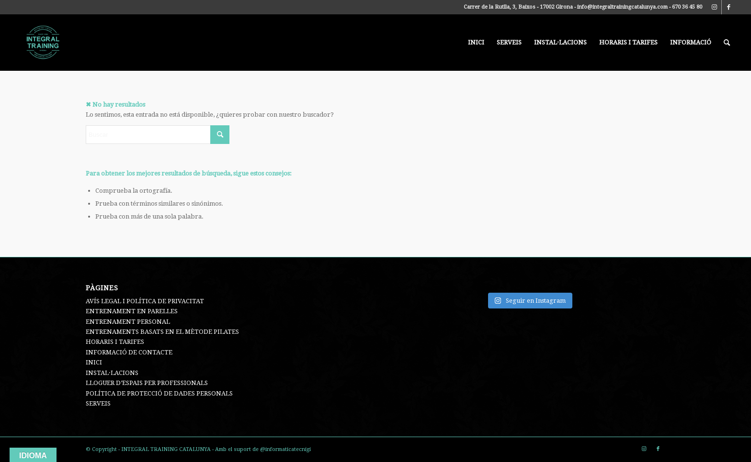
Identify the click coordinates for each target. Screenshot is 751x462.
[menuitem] (476, 42)
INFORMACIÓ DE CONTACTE (129, 352)
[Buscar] (726, 42)
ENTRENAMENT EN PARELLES (132, 311)
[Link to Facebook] (729, 7)
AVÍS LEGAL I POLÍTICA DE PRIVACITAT (145, 301)
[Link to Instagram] (714, 7)
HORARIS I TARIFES (115, 341)
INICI (94, 362)
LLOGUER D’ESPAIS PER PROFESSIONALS (147, 382)
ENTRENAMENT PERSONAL (128, 321)
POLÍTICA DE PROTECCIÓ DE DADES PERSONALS (159, 393)
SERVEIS (98, 403)
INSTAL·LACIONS (112, 372)
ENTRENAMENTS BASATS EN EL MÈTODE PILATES (162, 331)
